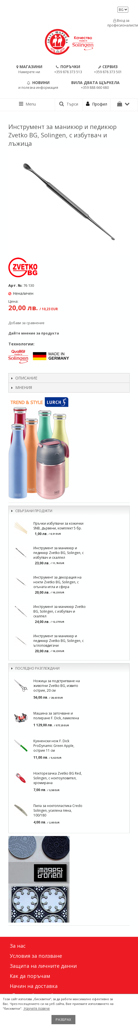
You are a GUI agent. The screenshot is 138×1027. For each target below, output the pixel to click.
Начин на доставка (34, 986)
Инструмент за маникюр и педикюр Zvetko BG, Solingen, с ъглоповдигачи (58, 641)
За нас (18, 945)
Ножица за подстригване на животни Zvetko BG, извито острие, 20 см (56, 686)
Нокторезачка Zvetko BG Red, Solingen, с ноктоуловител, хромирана (57, 778)
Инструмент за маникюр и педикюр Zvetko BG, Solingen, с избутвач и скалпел (58, 553)
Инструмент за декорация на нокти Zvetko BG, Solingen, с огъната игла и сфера (57, 582)
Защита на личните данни (43, 965)
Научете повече (36, 1008)
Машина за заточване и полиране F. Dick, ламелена (56, 715)
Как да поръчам (30, 976)
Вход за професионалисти (121, 23)
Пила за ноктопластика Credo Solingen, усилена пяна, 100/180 (57, 810)
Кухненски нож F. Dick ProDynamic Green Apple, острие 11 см (53, 746)
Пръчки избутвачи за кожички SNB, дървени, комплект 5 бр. (58, 526)
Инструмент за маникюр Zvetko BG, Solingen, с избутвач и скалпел (59, 611)
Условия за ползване (36, 955)
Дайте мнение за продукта (33, 333)
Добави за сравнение (26, 323)
